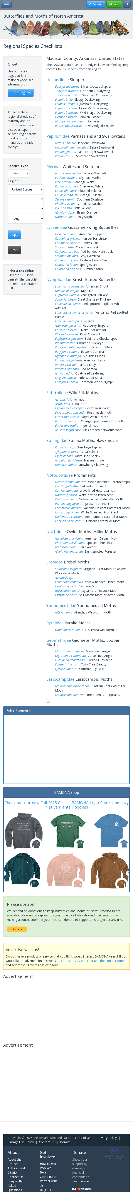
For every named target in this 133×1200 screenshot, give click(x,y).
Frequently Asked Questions (15, 1185)
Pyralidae (55, 622)
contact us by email (75, 961)
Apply (14, 234)
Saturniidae (57, 392)
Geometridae (58, 640)
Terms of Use (82, 1138)
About (13, 1152)
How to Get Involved (48, 1166)
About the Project (15, 1161)
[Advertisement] (66, 748)
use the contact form (109, 961)
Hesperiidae (57, 79)
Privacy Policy (107, 1138)
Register (45, 1190)
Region (13, 181)
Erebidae (54, 562)
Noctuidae (56, 531)
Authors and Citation (16, 1170)
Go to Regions (20, 93)
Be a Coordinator (48, 1174)
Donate (65, 1142)
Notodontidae (59, 475)
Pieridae (54, 166)
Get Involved (47, 1154)
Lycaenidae (56, 227)
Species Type (18, 166)
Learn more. (80, 1181)
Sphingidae (56, 440)
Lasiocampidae (60, 679)
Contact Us (47, 1142)
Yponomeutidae (61, 605)
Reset (14, 250)
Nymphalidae (58, 279)
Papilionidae (57, 136)
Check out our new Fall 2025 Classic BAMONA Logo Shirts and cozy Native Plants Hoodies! (66, 805)
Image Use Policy (21, 1142)
